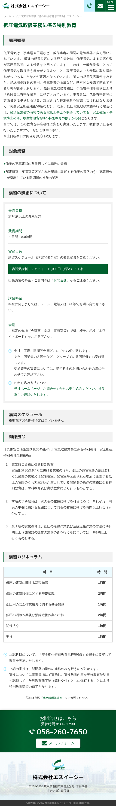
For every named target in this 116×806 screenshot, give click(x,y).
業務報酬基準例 (52, 698)
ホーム (7, 16)
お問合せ (60, 280)
